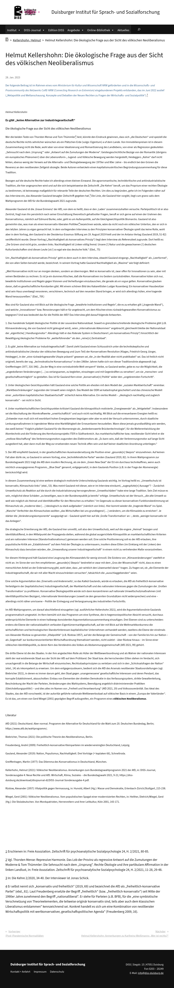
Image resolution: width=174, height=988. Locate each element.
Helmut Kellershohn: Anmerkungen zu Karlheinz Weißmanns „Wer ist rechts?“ (125, 936)
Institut (14, 30)
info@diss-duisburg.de (151, 973)
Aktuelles (123, 30)
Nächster (160, 931)
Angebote (75, 30)
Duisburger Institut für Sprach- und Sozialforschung (105, 12)
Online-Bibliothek (100, 30)
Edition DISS (56, 30)
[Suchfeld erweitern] (139, 29)
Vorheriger (14, 931)
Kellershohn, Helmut (27, 40)
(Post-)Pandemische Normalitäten (24, 936)
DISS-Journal (34, 30)
